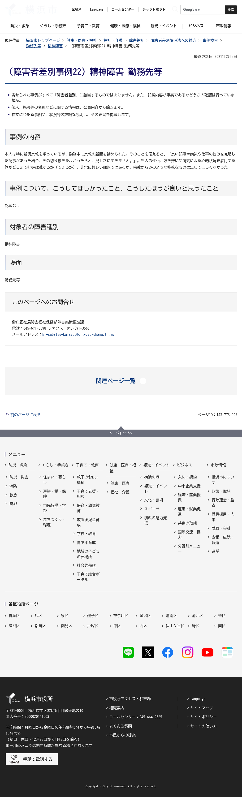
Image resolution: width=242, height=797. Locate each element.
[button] (121, 381)
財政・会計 (221, 528)
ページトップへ (121, 433)
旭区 (38, 615)
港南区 (171, 615)
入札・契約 (187, 477)
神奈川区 (121, 615)
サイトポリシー (203, 717)
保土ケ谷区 (175, 626)
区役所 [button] (77, 9)
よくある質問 (120, 726)
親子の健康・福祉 (88, 479)
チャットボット (154, 9)
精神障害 (55, 46)
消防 (13, 486)
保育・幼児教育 (88, 508)
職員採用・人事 (223, 516)
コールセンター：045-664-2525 (135, 717)
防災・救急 (18, 465)
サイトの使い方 (203, 726)
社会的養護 (86, 565)
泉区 (65, 615)
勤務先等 (33, 46)
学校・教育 (86, 533)
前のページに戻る (25, 415)
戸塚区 (93, 626)
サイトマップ (201, 708)
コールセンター (122, 9)
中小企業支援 (189, 486)
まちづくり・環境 (54, 522)
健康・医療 (120, 483)
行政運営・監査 (223, 502)
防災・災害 (18, 477)
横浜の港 (151, 477)
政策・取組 (221, 491)
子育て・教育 (87, 465)
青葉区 (14, 615)
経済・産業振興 (189, 497)
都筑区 (40, 626)
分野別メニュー (189, 548)
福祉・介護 (113, 40)
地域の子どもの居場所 (88, 553)
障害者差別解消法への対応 (173, 40)
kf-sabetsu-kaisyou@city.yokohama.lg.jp (78, 334)
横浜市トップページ (43, 40)
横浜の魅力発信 (155, 520)
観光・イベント (156, 465)
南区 (222, 626)
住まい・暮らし (54, 479)
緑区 (195, 626)
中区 (117, 626)
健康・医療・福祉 (82, 40)
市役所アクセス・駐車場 (130, 699)
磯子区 (93, 615)
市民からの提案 (122, 735)
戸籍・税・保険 (54, 493)
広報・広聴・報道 (223, 539)
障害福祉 (136, 40)
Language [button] (96, 9)
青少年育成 (86, 542)
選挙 (215, 551)
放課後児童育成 (88, 522)
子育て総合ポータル (88, 576)
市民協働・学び (54, 508)
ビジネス (184, 465)
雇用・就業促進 (189, 511)
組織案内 (116, 708)
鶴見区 (66, 626)
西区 (143, 626)
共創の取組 (187, 523)
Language (197, 699)
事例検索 (210, 40)
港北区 (197, 615)
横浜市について (223, 479)
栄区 (222, 615)
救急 (13, 495)
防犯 (13, 503)
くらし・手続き (55, 465)
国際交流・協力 (189, 534)
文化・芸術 (153, 500)
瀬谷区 (14, 626)
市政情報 (218, 465)
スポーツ (151, 509)
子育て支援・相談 (88, 493)
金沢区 (145, 615)
